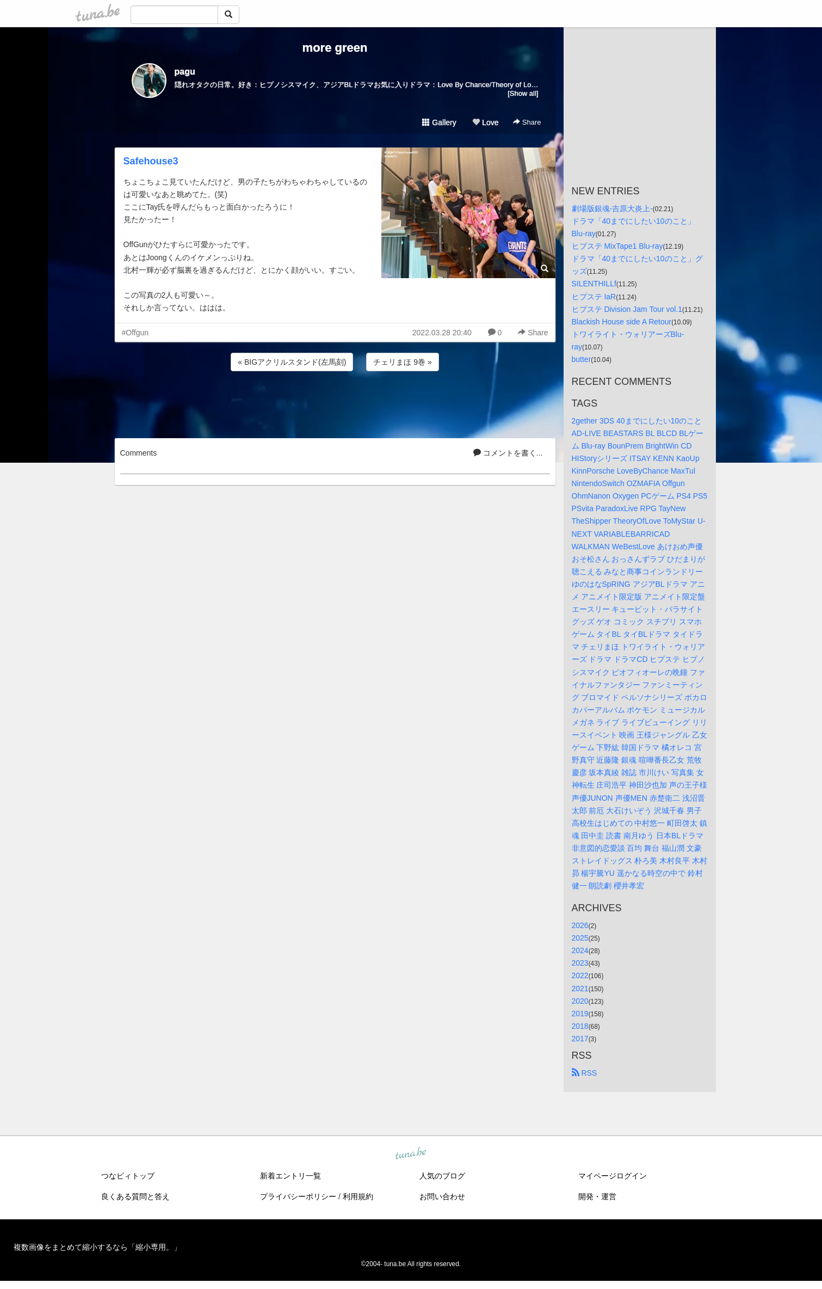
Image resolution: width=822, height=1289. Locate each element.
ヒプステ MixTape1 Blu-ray (617, 246)
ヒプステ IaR (594, 296)
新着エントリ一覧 (290, 1175)
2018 (580, 1026)
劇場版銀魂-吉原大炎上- (612, 208)
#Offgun (135, 332)
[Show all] (523, 93)
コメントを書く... (508, 453)
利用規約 (358, 1196)
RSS (584, 1073)
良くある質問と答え (135, 1196)
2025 (580, 938)
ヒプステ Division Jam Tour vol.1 (627, 309)
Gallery (439, 122)
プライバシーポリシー (298, 1196)
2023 (580, 963)
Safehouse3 (150, 161)
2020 (580, 1001)
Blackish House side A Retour (622, 321)
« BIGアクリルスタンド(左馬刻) (292, 362)
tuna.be (411, 1154)
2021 (580, 988)
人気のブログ (442, 1175)
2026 (580, 925)
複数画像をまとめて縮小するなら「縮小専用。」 (97, 1247)
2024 (580, 950)
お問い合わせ (442, 1196)
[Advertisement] (335, 402)
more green (335, 47)
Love (485, 122)
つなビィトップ (127, 1175)
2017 (580, 1038)
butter (581, 359)
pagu (185, 71)
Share (527, 122)
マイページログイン (612, 1175)
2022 (580, 975)
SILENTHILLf (594, 283)
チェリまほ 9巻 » (402, 362)
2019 (580, 1013)
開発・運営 (597, 1196)
